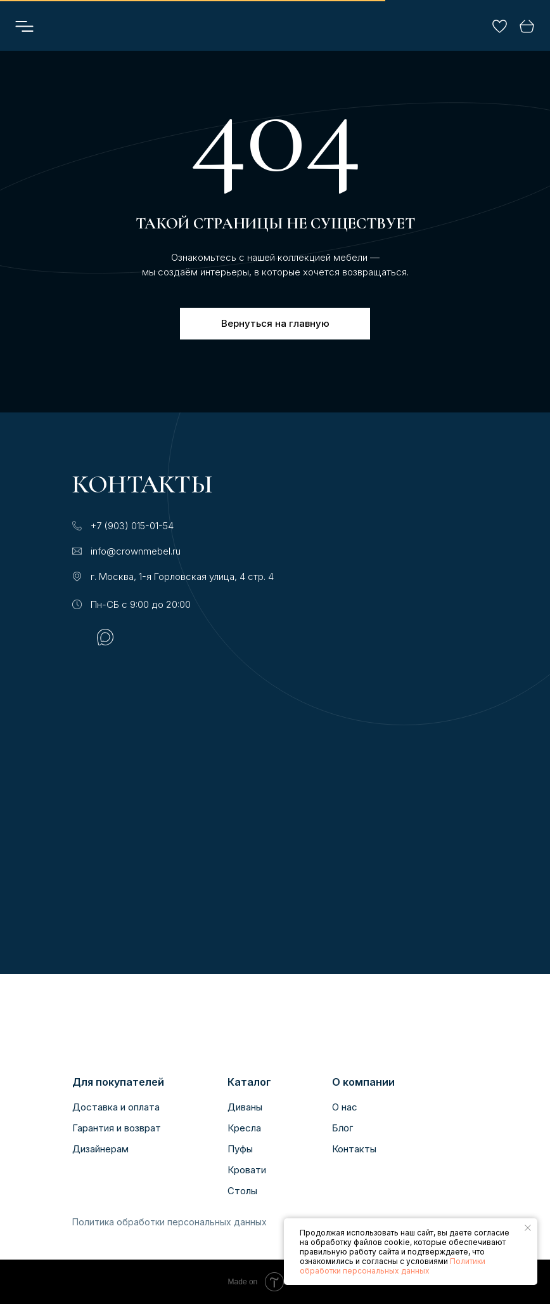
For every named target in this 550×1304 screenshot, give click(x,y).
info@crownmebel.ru (136, 551)
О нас (344, 1107)
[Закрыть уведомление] (527, 1228)
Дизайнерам (100, 1149)
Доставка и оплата (116, 1107)
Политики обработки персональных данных (392, 1265)
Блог (342, 1128)
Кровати (246, 1170)
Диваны (244, 1107)
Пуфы (240, 1149)
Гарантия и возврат (116, 1128)
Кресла (244, 1128)
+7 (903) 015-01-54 (132, 526)
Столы (242, 1191)
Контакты (354, 1149)
